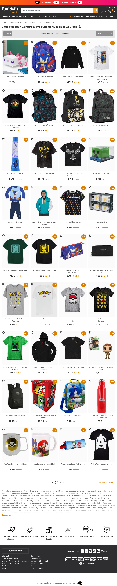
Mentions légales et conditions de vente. (15, 561)
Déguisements (18, 16)
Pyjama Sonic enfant (15, 222)
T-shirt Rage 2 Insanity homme (101, 464)
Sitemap (4, 568)
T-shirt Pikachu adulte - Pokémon (44, 173)
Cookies (4, 566)
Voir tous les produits (107, 482)
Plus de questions (37, 568)
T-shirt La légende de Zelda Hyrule (72, 367)
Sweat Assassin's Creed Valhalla (73, 77)
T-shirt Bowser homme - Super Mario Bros (15, 126)
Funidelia (5, 22)
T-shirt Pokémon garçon (73, 222)
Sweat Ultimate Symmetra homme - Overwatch (44, 223)
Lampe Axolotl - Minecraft (15, 77)
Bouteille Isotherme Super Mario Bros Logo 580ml (102, 416)
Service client (15, 551)
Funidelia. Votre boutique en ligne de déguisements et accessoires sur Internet (10, 10)
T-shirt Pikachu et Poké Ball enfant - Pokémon (15, 320)
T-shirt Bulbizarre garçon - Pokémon (15, 270)
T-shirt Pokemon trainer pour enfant (73, 320)
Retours (33, 566)
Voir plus (8, 515)
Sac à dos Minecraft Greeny (44, 125)
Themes (5, 16)
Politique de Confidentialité (11, 563)
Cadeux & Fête (48, 16)
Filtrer (7, 33)
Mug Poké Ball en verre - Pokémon (15, 464)
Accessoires (33, 16)
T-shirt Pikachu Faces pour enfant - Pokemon (102, 320)
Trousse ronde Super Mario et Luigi (73, 464)
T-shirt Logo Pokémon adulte (44, 319)
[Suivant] (63, 482)
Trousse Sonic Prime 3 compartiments (72, 271)
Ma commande (36, 559)
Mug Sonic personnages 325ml (44, 464)
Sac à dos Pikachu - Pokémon (73, 125)
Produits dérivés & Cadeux (19, 22)
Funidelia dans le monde (10, 559)
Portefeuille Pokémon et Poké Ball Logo (101, 271)
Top (69, 16)
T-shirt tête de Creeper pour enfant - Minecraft (15, 368)
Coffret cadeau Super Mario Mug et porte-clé (44, 416)
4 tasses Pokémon (101, 222)
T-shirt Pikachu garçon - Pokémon (44, 270)
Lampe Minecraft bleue (15, 173)
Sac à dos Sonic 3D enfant (73, 415)
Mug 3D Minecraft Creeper (102, 173)
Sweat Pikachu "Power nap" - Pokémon (44, 368)
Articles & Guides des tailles (40, 561)
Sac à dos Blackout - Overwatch (15, 415)
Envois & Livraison (37, 563)
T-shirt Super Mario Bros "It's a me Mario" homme (101, 78)
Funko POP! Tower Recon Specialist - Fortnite (101, 368)
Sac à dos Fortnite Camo (101, 125)
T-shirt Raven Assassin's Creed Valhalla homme (73, 174)
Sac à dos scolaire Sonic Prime (44, 77)
